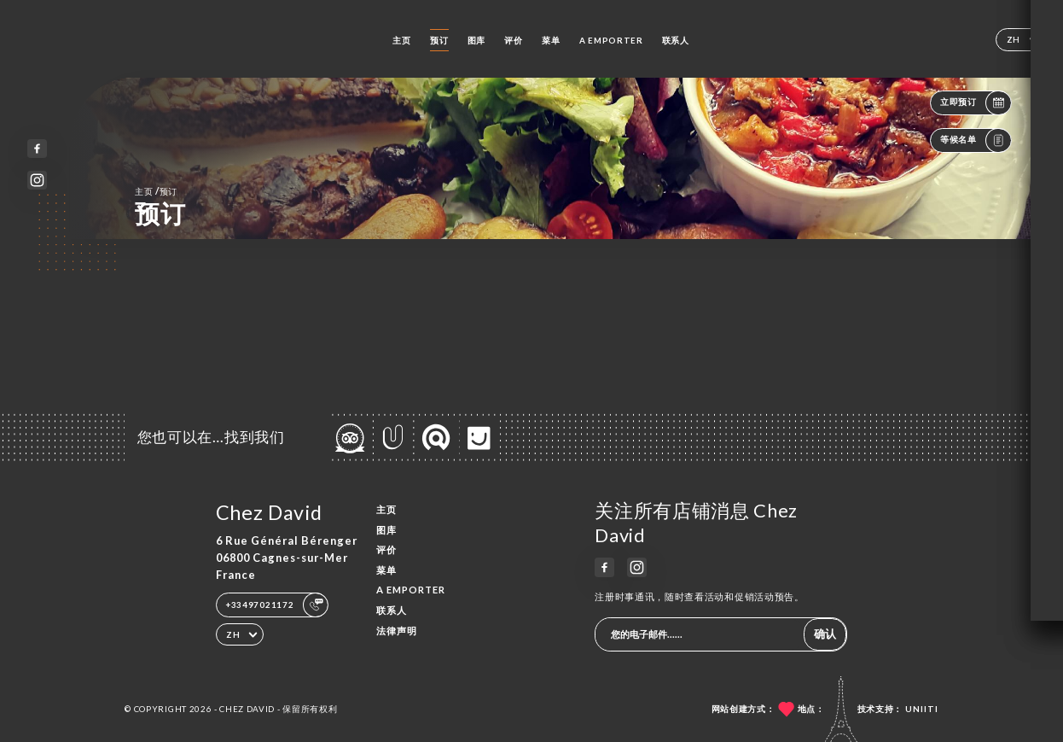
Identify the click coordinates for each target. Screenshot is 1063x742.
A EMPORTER (611, 40)
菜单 (551, 40)
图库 (476, 40)
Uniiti (921, 709)
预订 (439, 40)
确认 (825, 633)
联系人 (675, 40)
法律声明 (396, 630)
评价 (513, 40)
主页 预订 (156, 190)
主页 (401, 40)
